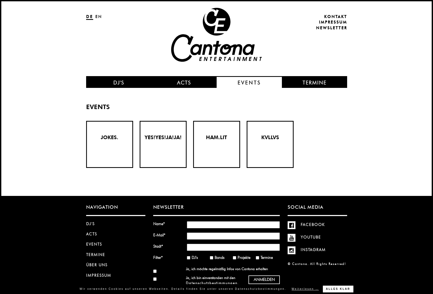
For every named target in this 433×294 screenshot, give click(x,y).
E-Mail (160, 235)
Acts (91, 234)
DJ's (90, 224)
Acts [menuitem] (184, 83)
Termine (95, 254)
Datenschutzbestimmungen (212, 283)
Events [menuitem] (249, 83)
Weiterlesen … (305, 288)
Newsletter (331, 28)
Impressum (333, 22)
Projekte (244, 257)
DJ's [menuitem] (118, 83)
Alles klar (338, 288)
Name (160, 223)
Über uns (97, 265)
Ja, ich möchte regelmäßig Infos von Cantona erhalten (227, 269)
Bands (219, 257)
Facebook (306, 224)
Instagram (307, 249)
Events (94, 244)
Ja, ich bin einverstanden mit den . (212, 280)
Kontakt (335, 16)
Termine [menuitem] (314, 83)
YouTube (304, 237)
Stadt (160, 246)
